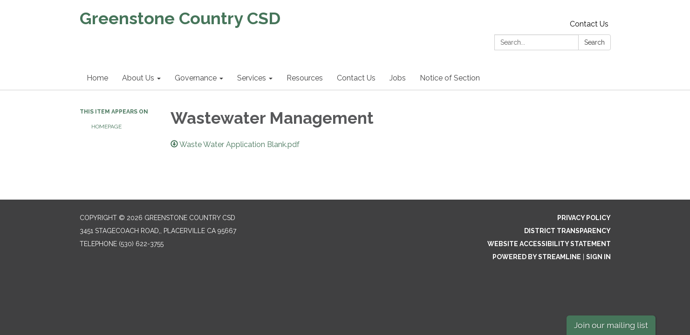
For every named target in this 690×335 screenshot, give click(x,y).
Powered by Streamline (536, 257)
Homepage (106, 126)
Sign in (598, 257)
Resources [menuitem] (305, 78)
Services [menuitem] (251, 78)
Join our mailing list (611, 325)
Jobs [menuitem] (397, 78)
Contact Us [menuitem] (356, 78)
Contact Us (589, 24)
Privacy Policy (584, 217)
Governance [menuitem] (196, 78)
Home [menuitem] (97, 78)
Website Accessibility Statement (549, 244)
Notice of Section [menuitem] (450, 78)
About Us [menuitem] (138, 78)
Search (594, 42)
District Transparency (567, 230)
